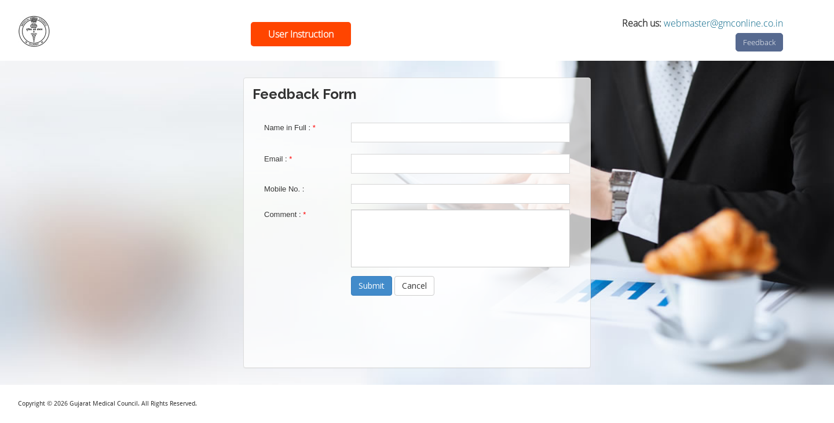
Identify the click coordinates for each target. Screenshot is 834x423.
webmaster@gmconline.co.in (723, 23)
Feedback (759, 42)
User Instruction (301, 34)
